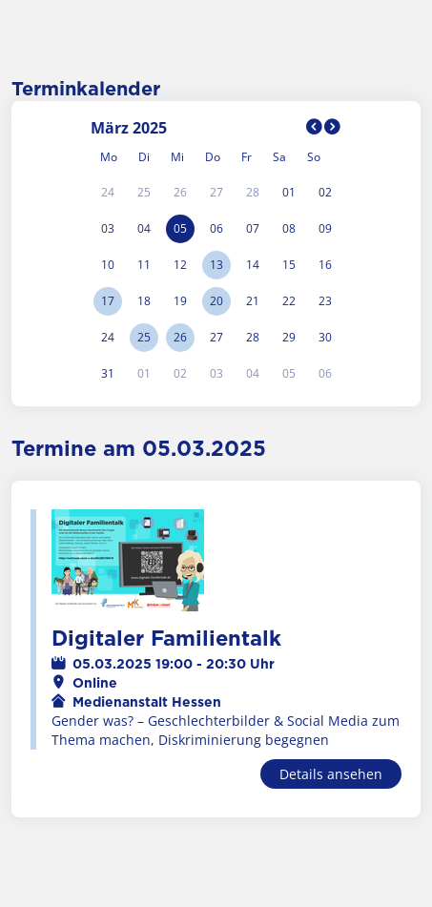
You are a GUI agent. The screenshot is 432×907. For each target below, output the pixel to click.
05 (180, 228)
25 (144, 337)
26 (180, 337)
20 (216, 301)
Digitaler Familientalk (166, 638)
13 (216, 265)
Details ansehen (330, 774)
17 (107, 301)
